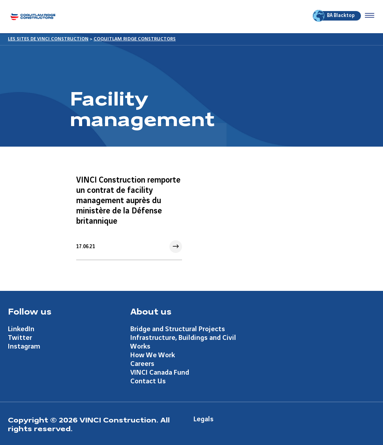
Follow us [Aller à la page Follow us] (29, 311)
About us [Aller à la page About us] (150, 311)
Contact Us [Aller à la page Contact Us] (148, 381)
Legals (203, 419)
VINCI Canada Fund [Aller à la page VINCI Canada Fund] (159, 372)
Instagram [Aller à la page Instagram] (24, 346)
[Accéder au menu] (368, 15)
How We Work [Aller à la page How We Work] (152, 355)
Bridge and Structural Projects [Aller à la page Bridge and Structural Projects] (177, 329)
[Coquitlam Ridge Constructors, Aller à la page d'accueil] (33, 16)
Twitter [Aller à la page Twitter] (20, 337)
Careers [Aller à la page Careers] (142, 364)
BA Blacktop (334, 16)
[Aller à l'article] (129, 214)
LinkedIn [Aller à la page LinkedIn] (21, 329)
